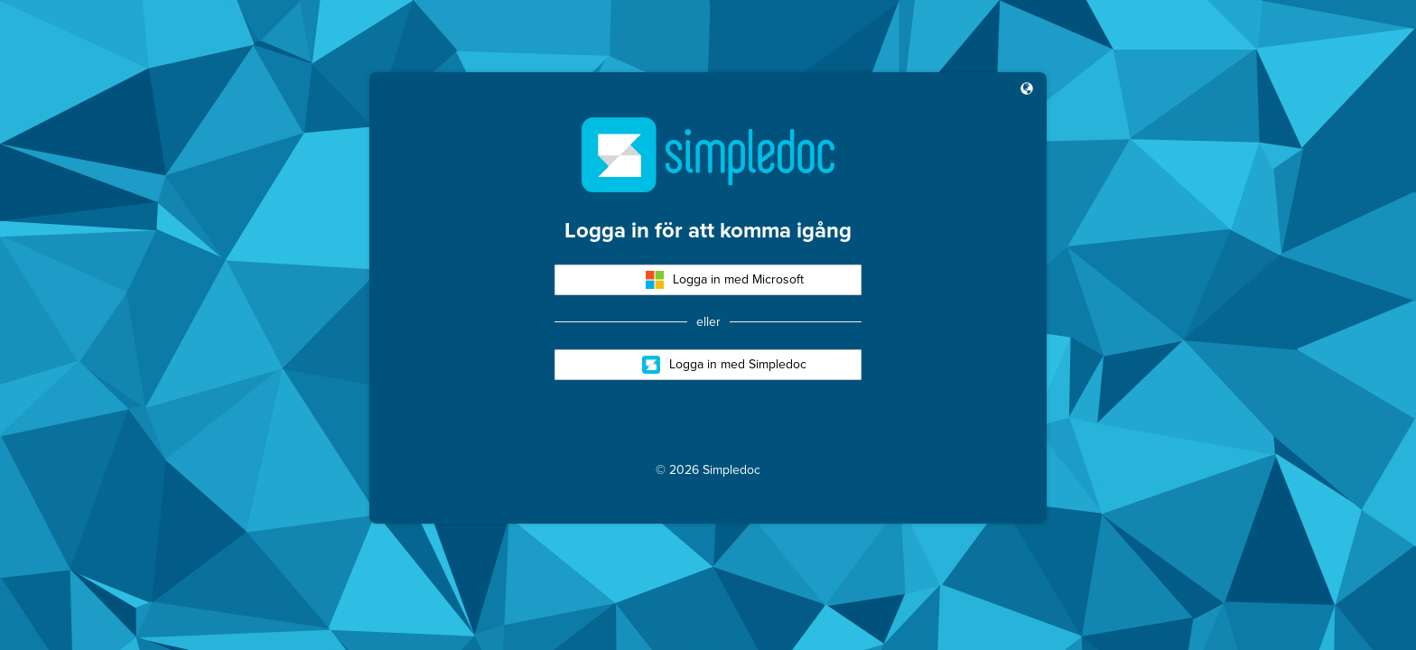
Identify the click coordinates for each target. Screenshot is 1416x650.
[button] (1027, 90)
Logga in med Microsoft (725, 280)
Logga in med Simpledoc (724, 365)
